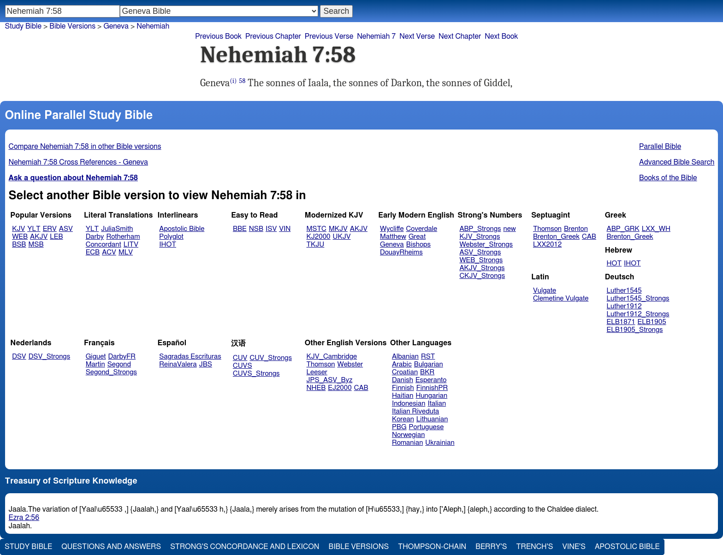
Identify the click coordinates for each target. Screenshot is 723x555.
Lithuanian (432, 419)
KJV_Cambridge (332, 356)
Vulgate (544, 290)
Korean (403, 419)
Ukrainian (439, 442)
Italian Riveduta (415, 411)
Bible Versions (72, 26)
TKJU (316, 244)
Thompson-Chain (432, 546)
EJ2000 (339, 387)
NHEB (316, 387)
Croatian (405, 372)
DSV (19, 356)
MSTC (316, 228)
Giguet (96, 356)
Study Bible (23, 26)
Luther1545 (624, 290)
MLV (126, 252)
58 (242, 81)
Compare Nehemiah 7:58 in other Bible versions (85, 146)
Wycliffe (391, 228)
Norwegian (408, 434)
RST (428, 356)
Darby (95, 236)
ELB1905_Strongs (635, 329)
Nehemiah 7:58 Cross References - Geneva (78, 162)
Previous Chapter (273, 36)
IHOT (167, 244)
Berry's (491, 546)
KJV (18, 228)
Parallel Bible (660, 146)
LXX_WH (656, 228)
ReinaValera (177, 364)
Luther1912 (624, 306)
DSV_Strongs (50, 356)
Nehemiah (152, 26)
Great (417, 236)
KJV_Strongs (479, 236)
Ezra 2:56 (24, 517)
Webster (350, 364)
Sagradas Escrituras (190, 356)
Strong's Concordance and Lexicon (244, 546)
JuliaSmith (117, 228)
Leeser (317, 372)
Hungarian (432, 395)
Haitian (403, 395)
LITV (131, 244)
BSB (19, 244)
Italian (436, 403)
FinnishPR (432, 387)
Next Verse (417, 36)
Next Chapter (460, 36)
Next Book (501, 36)
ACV (109, 252)
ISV (271, 228)
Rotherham (123, 236)
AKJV (38, 236)
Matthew (393, 236)
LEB (56, 236)
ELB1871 (621, 322)
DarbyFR (122, 356)
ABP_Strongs (480, 228)
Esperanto (431, 380)
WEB (20, 236)
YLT (33, 228)
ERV (50, 228)
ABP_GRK (623, 228)
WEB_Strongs (481, 260)
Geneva (116, 26)
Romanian (407, 442)
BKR (427, 372)
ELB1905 (652, 322)
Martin (95, 364)
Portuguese (426, 427)
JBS (205, 364)
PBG (399, 427)
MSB (35, 244)
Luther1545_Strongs (638, 298)
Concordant (103, 244)
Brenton (576, 228)
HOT (614, 263)
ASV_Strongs (480, 252)
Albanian (405, 356)
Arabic (402, 364)
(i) (233, 81)
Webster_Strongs (486, 244)
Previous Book (218, 36)
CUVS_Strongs (256, 373)
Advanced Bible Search (676, 162)
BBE (240, 228)
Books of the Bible (668, 178)
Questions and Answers (111, 546)
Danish (402, 380)
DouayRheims (401, 252)
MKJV (338, 228)
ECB (93, 252)
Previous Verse (329, 36)
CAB (589, 236)
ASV (66, 228)
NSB (256, 228)
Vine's (574, 546)
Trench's (534, 546)
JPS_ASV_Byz (330, 380)
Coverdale (422, 228)
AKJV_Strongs (481, 268)
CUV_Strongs (270, 357)
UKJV (342, 236)
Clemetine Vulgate (560, 298)
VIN (284, 228)
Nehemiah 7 (376, 36)
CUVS (242, 365)
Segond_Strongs (111, 372)
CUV (240, 357)
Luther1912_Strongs (638, 314)
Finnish (403, 387)
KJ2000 (319, 236)
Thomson (547, 228)
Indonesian (409, 403)
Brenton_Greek (556, 236)
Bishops (418, 244)
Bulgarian (428, 364)
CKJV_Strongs (482, 275)
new (510, 228)
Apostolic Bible (627, 546)
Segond (119, 364)
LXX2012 (547, 244)
